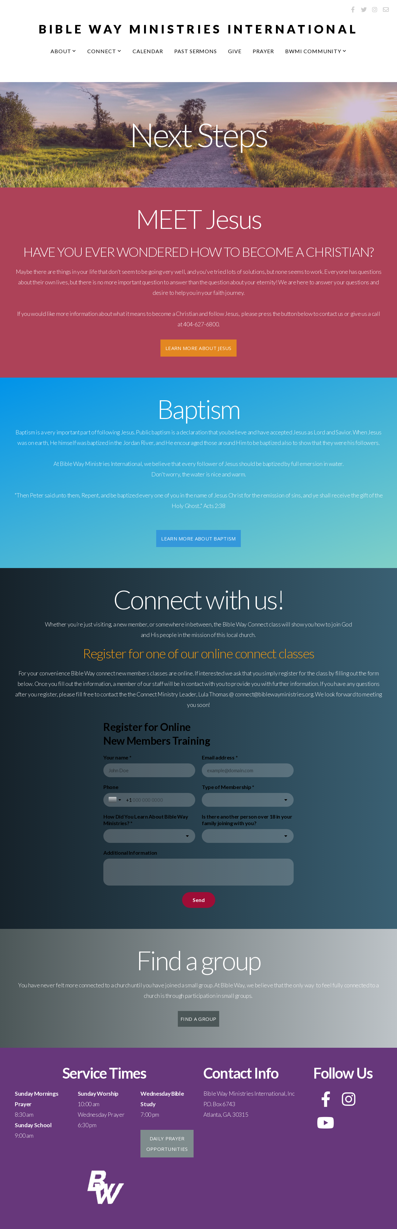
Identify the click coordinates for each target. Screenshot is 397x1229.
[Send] (198, 900)
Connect (104, 51)
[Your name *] (149, 770)
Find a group (198, 1019)
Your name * (117, 757)
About (63, 51)
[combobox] (248, 800)
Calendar (148, 51)
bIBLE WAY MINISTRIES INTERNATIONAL (199, 29)
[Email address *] (247, 770)
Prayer (263, 51)
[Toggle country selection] (115, 800)
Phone (110, 787)
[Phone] (158, 800)
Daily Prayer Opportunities (167, 1143)
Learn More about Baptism (198, 538)
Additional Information (130, 852)
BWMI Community (315, 51)
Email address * (220, 757)
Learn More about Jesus (198, 348)
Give (234, 51)
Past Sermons (195, 51)
